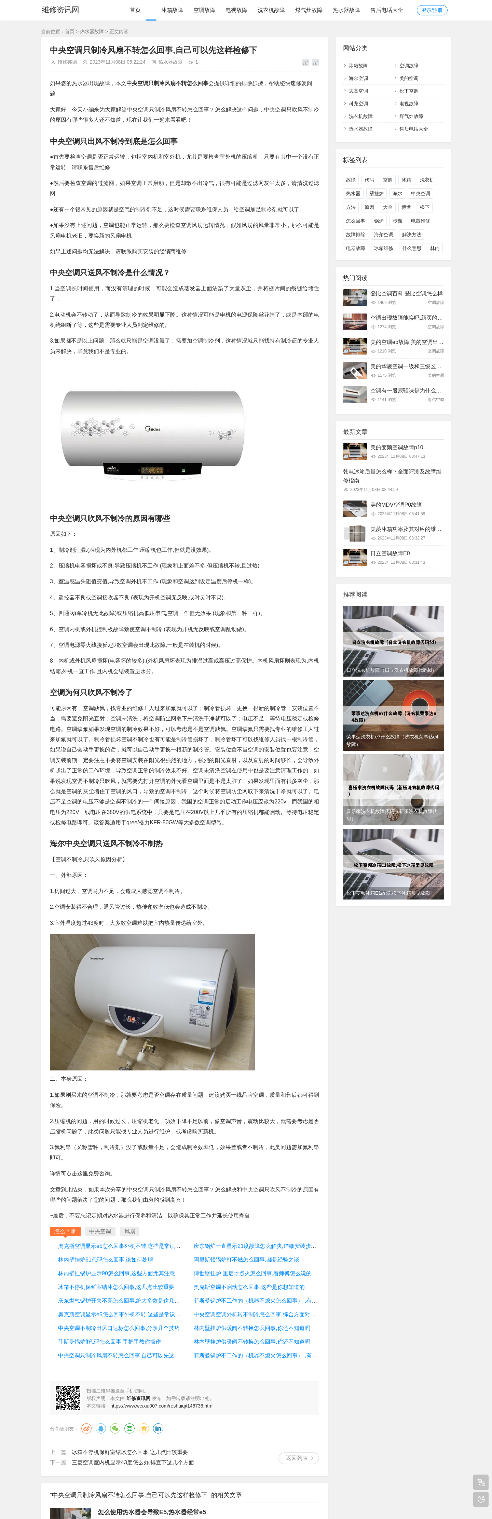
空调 (388, 180)
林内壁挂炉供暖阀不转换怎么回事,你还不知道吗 (252, 1328)
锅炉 (379, 221)
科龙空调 (358, 103)
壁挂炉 (376, 193)
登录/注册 (432, 10)
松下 (424, 207)
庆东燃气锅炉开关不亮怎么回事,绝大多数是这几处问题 (124, 1301)
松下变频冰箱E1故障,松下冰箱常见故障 (388, 893)
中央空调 (420, 193)
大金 (388, 207)
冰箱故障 (172, 10)
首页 (135, 10)
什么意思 (411, 248)
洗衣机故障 (271, 10)
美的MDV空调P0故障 (396, 505)
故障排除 (355, 234)
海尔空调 (358, 78)
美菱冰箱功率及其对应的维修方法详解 (416, 529)
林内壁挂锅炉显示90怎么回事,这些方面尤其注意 (116, 1273)
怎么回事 (355, 221)
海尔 (397, 193)
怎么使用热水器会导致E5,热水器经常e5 (152, 1512)
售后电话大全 (386, 10)
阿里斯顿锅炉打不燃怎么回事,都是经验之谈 (246, 1260)
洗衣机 (427, 180)
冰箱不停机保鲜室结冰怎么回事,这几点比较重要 (116, 1287)
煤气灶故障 (309, 10)
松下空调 (409, 91)
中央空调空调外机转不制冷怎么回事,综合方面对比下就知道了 (268, 1314)
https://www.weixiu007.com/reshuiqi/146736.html (162, 1406)
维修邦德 (67, 62)
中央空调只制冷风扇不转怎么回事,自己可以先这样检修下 (127, 1355)
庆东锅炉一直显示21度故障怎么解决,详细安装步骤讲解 (260, 1246)
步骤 (397, 221)
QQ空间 (144, 1428)
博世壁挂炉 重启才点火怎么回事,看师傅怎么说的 (253, 1273)
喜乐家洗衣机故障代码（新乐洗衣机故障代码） (391, 815)
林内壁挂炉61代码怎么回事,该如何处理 (105, 1260)
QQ (101, 1428)
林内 (435, 248)
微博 (86, 1428)
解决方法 (411, 234)
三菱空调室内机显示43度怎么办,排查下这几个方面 (133, 1462)
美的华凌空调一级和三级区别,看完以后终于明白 (428, 366)
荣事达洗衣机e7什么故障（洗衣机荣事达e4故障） (392, 740)
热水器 (353, 193)
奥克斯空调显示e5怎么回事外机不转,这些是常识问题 (122, 1246)
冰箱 (406, 180)
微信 (115, 1428)
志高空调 (358, 91)
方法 (351, 207)
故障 (351, 180)
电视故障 (236, 10)
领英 (158, 1428)
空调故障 (204, 10)
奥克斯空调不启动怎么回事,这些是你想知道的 (249, 1287)
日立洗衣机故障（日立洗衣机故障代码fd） (391, 670)
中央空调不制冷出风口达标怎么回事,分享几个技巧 (119, 1328)
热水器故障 (346, 10)
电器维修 (420, 221)
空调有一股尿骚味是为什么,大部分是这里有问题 (428, 391)
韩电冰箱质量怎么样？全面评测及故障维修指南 (392, 476)
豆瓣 (129, 1428)
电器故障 (355, 248)
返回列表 (297, 1458)
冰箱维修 (383, 248)
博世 (406, 207)
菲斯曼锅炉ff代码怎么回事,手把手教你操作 (109, 1342)
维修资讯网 (60, 10)
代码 (369, 180)
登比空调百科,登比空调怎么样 (406, 293)
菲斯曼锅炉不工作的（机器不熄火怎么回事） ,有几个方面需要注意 (274, 1301)
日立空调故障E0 (390, 553)
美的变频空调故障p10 (396, 447)
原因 (369, 207)
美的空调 (409, 78)
